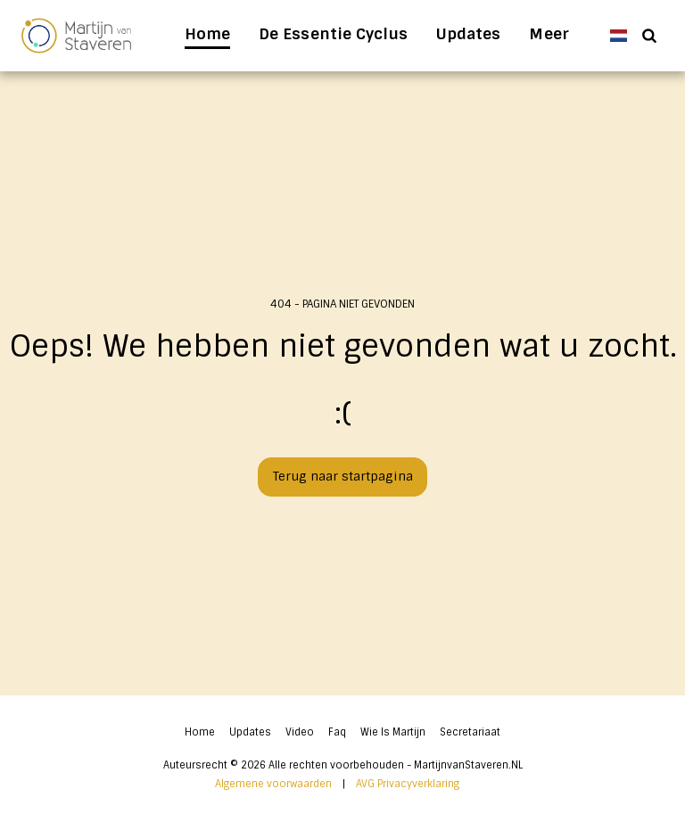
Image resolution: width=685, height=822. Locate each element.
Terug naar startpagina (343, 476)
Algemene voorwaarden (273, 783)
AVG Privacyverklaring (407, 783)
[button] (649, 35)
